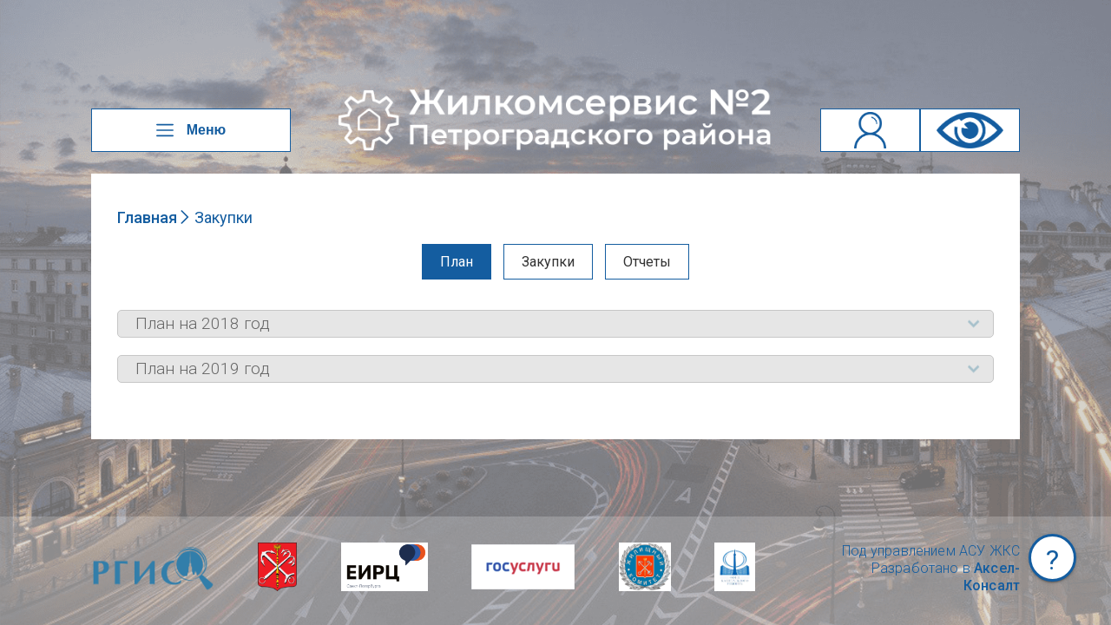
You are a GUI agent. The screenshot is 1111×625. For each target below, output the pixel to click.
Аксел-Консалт (991, 577)
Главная (147, 217)
